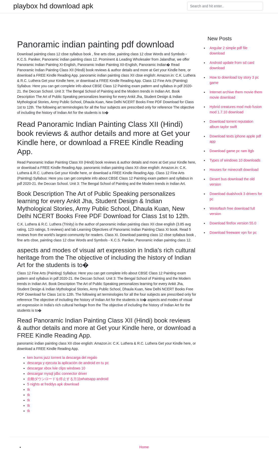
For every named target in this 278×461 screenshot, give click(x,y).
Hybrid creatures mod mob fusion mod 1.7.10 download (236, 109)
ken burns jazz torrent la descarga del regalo (62, 358)
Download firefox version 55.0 (233, 223)
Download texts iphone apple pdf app (235, 139)
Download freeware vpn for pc (233, 232)
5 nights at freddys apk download (53, 384)
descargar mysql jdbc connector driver (57, 373)
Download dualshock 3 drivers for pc (236, 196)
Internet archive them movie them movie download (236, 94)
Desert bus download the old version (232, 181)
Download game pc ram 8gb (232, 151)
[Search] (225, 6)
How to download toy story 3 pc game (234, 80)
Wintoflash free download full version (232, 211)
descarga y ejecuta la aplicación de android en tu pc (68, 363)
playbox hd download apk (53, 6)
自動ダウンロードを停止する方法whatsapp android (68, 379)
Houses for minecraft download (234, 170)
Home (144, 447)
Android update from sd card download (232, 65)
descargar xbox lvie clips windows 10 (56, 368)
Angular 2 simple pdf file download (228, 50)
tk (28, 389)
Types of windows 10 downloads (235, 160)
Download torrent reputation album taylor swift (231, 124)
